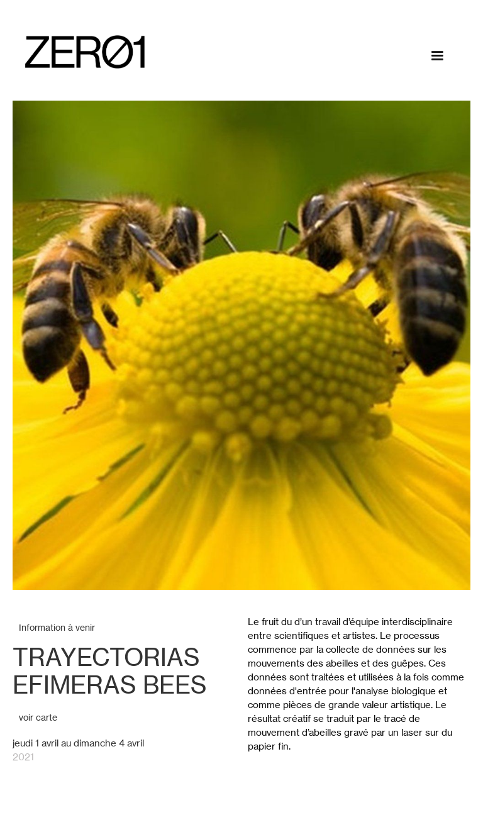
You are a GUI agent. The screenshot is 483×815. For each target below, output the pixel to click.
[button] (437, 56)
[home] (85, 52)
